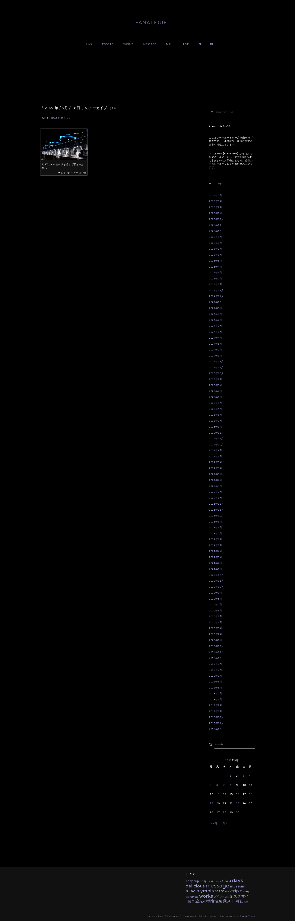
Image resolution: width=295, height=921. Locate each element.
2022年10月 (216, 444)
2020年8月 (215, 598)
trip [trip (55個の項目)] (235, 890)
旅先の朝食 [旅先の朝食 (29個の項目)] (205, 901)
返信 (63, 172)
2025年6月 (215, 254)
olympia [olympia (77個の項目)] (205, 891)
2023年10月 (216, 373)
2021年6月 (215, 539)
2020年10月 (216, 586)
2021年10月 (216, 515)
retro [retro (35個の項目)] (219, 890)
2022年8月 (215, 456)
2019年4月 (215, 693)
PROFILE (107, 44)
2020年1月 (215, 640)
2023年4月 (215, 409)
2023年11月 (216, 367)
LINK (89, 44)
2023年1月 (215, 426)
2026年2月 (215, 207)
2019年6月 (215, 681)
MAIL (169, 44)
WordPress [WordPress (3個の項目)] (192, 896)
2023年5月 (215, 403)
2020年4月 (215, 622)
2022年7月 (215, 462)
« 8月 (214, 823)
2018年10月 (216, 729)
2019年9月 (215, 664)
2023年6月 (215, 397)
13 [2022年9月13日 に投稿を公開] (218, 794)
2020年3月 (215, 628)
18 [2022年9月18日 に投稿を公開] (250, 794)
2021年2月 (215, 563)
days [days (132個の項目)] (237, 880)
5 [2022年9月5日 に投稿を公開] (210, 785)
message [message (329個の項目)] (217, 885)
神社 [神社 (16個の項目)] (239, 901)
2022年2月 (215, 491)
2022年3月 (215, 486)
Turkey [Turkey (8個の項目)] (245, 891)
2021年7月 (215, 533)
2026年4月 (215, 195)
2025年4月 (215, 266)
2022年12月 (216, 432)
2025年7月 (215, 248)
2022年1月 (215, 498)
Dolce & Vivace (247, 916)
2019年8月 (215, 670)
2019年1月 (215, 711)
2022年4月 (215, 480)
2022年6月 (215, 468)
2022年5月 (215, 474)
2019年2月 (215, 705)
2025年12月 (216, 219)
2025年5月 (215, 260)
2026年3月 (215, 201)
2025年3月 (215, 272)
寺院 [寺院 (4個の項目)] (188, 901)
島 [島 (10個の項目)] (193, 901)
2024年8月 (215, 314)
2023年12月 (216, 361)
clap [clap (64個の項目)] (226, 880)
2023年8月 (215, 385)
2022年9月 (215, 450)
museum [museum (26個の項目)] (238, 886)
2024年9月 (215, 308)
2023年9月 (215, 379)
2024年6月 (215, 325)
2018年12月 (216, 717)
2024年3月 (215, 343)
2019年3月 (215, 699)
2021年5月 (215, 545)
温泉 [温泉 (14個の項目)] (218, 901)
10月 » (223, 823)
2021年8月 (215, 527)
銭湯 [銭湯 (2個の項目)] (246, 901)
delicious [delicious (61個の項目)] (195, 886)
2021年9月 (215, 521)
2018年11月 (216, 723)
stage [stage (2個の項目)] (228, 891)
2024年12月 (216, 290)
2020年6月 (215, 610)
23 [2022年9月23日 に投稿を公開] (237, 803)
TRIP (186, 44)
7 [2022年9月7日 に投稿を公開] (224, 785)
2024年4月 (215, 337)
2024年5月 (215, 332)
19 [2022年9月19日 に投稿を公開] (211, 803)
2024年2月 (215, 349)
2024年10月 (216, 302)
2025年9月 (215, 237)
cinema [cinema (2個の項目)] (218, 881)
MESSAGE (149, 44)
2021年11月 (216, 509)
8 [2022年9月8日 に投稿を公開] (230, 785)
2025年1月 (215, 284)
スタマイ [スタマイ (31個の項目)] (241, 896)
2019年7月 (215, 675)
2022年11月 (216, 438)
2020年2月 (215, 634)
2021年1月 (215, 569)
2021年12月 (216, 503)
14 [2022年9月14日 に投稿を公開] (224, 794)
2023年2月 (215, 420)
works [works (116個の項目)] (206, 896)
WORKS (128, 44)
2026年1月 (215, 213)
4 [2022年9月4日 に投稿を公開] (250, 775)
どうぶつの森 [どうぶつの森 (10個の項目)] (223, 897)
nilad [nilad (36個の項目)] (191, 890)
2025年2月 (215, 278)
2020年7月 (215, 604)
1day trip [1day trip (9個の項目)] (192, 881)
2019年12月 (216, 646)
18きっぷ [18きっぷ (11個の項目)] (206, 881)
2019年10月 (216, 658)
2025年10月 (216, 231)
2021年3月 (215, 557)
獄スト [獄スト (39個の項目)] (229, 900)
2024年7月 (215, 320)
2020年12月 (216, 575)
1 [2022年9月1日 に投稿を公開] (230, 775)
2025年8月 (215, 243)
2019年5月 (215, 687)
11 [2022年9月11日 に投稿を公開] (250, 785)
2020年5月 (215, 616)
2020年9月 (215, 592)
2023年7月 (215, 391)
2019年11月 (216, 652)
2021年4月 (215, 551)
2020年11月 (216, 580)
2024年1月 (215, 355)
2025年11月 (216, 225)
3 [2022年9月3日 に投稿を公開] (243, 775)
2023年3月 (215, 414)
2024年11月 (216, 296)
